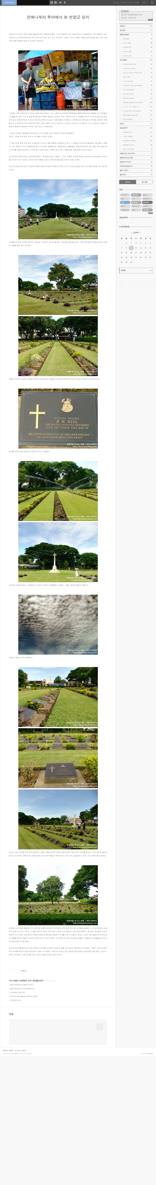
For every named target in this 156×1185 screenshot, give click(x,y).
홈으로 (5, 1180)
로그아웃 (17, 1180)
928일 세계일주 (136, 34)
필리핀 (123, 206)
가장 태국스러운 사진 (17, 1086)
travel (133, 210)
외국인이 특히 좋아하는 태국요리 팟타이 (24, 1090)
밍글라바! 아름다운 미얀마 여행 (137, 102)
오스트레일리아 (125, 195)
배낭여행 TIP (136, 128)
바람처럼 (134, 195)
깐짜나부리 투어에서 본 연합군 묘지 (58, 17)
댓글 (11, 1108)
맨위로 (24, 1180)
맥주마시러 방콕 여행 (137, 64)
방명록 (137, 2)
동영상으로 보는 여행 (136, 158)
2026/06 (136, 233)
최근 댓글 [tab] (144, 182)
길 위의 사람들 (137, 51)
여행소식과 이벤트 (137, 149)
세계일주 (146, 206)
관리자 (145, 2)
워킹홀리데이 (125, 210)
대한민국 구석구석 (136, 162)
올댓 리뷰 (136, 175)
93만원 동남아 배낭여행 (137, 115)
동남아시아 (135, 206)
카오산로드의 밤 (15, 1094)
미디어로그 (123, 2)
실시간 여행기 (137, 43)
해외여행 (134, 202)
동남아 (145, 195)
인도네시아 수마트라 (137, 68)
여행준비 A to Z (137, 132)
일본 (122, 199)
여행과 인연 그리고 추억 (136, 153)
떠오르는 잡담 (137, 56)
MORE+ (150, 19)
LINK (136, 270)
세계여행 (146, 210)
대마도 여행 (137, 77)
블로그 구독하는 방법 (129, 18)
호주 (133, 199)
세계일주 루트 (137, 47)
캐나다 (136, 124)
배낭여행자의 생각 (137, 145)
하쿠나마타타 (9, 2)
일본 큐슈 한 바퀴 (137, 94)
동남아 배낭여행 (148, 199)
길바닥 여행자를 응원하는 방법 (132, 15)
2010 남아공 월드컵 (137, 98)
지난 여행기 (14, 1074)
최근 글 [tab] (127, 182)
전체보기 (136, 26)
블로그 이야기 (136, 170)
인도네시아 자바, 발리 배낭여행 (137, 85)
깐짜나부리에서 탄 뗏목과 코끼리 (21, 1079)
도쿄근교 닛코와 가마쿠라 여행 (137, 73)
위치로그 (131, 2)
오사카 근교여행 (137, 81)
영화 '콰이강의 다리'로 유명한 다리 (22, 1083)
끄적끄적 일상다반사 (136, 166)
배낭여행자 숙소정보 (137, 141)
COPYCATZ (149, 1183)
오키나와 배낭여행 (137, 90)
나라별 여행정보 (137, 136)
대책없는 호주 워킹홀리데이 (32, 1074)
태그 (117, 2)
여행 (122, 202)
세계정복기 (137, 39)
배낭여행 (146, 202)
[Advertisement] (58, 979)
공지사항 (136, 30)
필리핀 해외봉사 (137, 119)
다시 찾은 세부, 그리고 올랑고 (137, 111)
